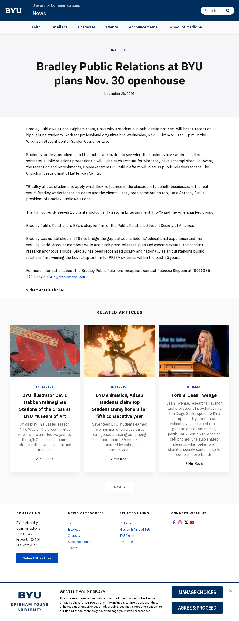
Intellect (59, 27)
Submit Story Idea (37, 569)
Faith (36, 27)
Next (119, 496)
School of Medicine (185, 27)
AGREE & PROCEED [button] (197, 607)
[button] (231, 591)
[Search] (217, 11)
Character (86, 27)
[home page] (13, 10)
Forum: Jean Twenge (194, 395)
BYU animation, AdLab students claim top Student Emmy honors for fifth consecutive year (119, 412)
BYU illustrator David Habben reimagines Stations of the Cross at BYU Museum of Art (45, 409)
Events (112, 27)
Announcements (143, 27)
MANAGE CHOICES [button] (197, 592)
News (39, 13)
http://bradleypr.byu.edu (70, 276)
